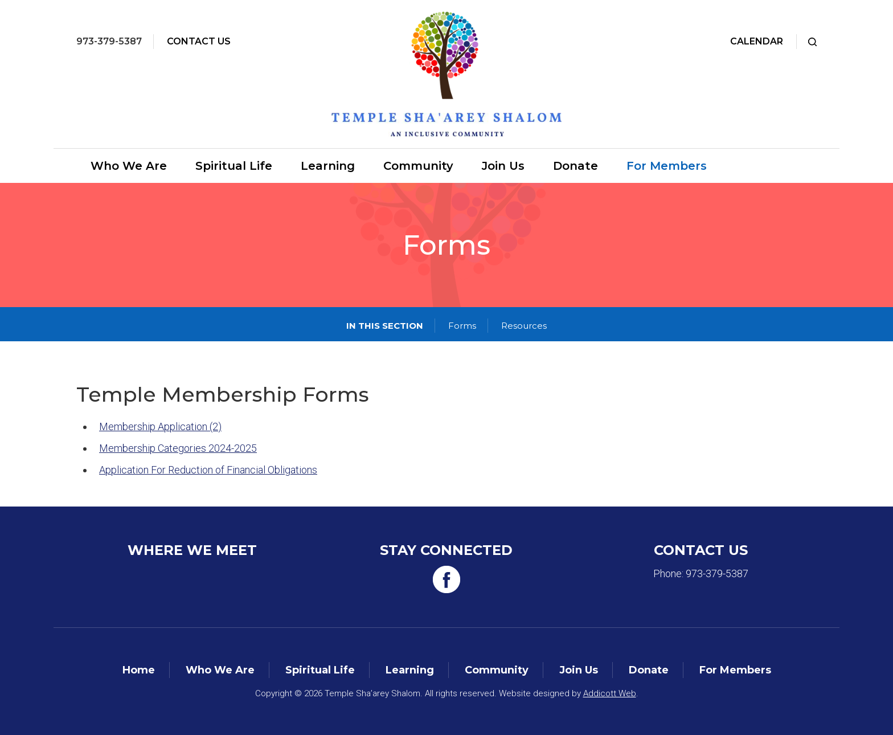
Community (418, 166)
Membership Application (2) (160, 426)
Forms (462, 325)
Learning (328, 166)
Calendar (756, 41)
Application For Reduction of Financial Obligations (208, 470)
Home (138, 670)
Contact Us (199, 41)
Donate (575, 166)
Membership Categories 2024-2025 (178, 448)
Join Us (503, 166)
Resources (524, 325)
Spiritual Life (233, 166)
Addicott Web (609, 693)
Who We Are (129, 166)
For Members (666, 166)
